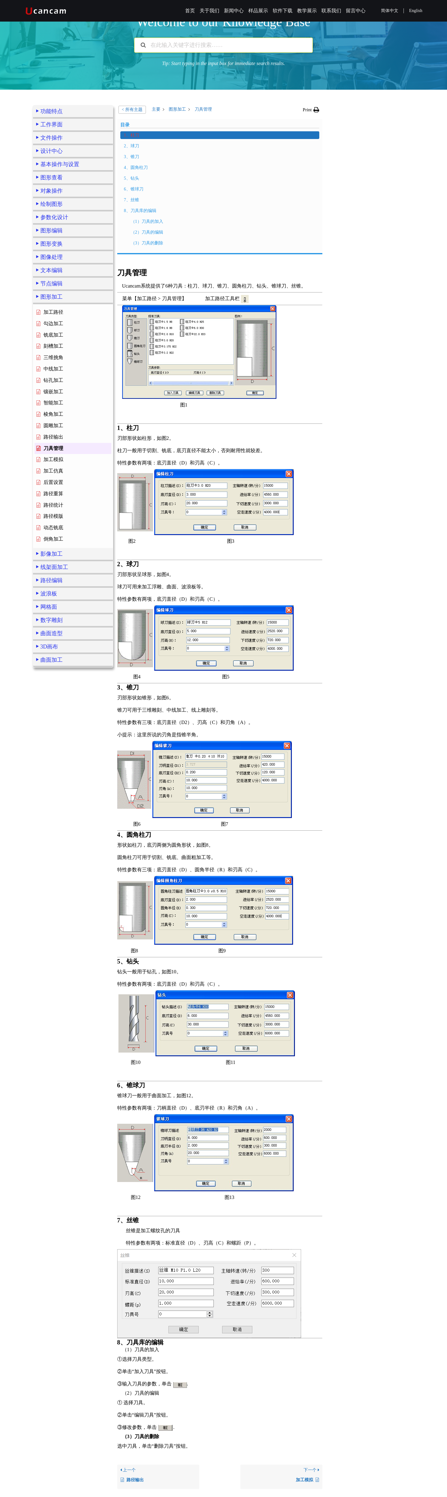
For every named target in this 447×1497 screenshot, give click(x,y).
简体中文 (389, 10)
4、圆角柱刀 (51, 722)
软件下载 (282, 10)
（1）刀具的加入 (60, 776)
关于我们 (209, 10)
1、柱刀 (47, 690)
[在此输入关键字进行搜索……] (223, 45)
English (415, 10)
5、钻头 (47, 733)
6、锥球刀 (49, 744)
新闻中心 (234, 10)
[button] (311, 110)
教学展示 (307, 10)
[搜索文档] (143, 45)
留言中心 (356, 10)
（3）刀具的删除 (60, 798)
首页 (190, 10)
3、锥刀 (47, 711)
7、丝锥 (47, 754)
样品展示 (258, 10)
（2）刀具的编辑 (60, 787)
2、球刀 (47, 700)
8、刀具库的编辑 (55, 765)
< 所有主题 (132, 109)
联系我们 (331, 10)
